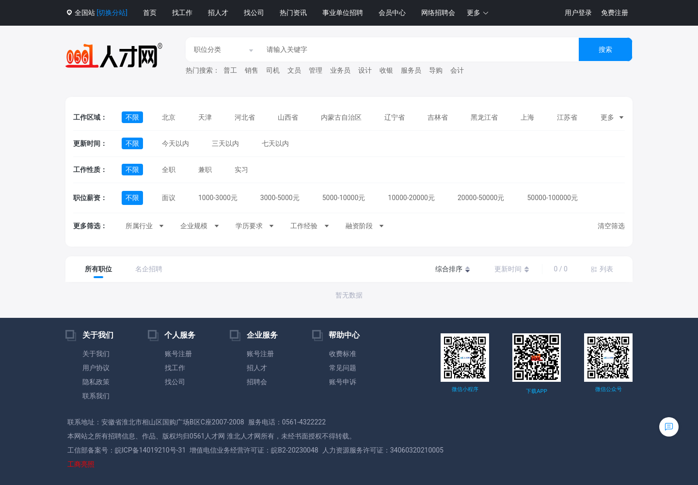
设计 (365, 70)
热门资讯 (293, 12)
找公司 (254, 12)
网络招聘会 (438, 12)
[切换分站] (111, 12)
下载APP (536, 391)
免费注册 (614, 12)
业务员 (340, 70)
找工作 (182, 12)
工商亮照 (81, 464)
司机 (273, 70)
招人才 (218, 12)
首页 (150, 12)
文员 (294, 70)
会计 (457, 70)
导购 (436, 70)
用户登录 (578, 12)
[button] (478, 13)
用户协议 (96, 368)
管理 (315, 70)
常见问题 (342, 368)
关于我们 (96, 354)
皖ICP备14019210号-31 (150, 450)
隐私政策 (96, 382)
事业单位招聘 (342, 12)
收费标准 (342, 354)
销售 (251, 70)
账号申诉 (342, 382)
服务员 (411, 70)
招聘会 (257, 382)
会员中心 (392, 12)
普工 (230, 70)
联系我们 (96, 396)
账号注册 (178, 354)
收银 (386, 70)
